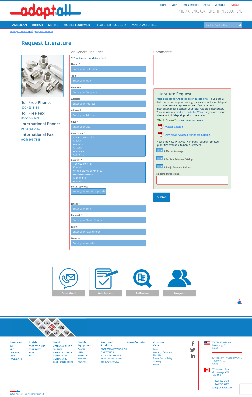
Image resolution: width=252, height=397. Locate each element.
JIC (11, 347)
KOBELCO (83, 356)
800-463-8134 (30, 107)
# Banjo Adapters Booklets (177, 167)
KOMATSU (83, 359)
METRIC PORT (60, 356)
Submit (161, 197)
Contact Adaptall (25, 31)
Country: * (76, 160)
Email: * (75, 203)
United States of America (109, 170)
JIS (30, 356)
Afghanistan (109, 177)
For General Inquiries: (86, 52)
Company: (76, 87)
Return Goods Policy (162, 359)
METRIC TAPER (60, 359)
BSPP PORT (35, 350)
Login (155, 350)
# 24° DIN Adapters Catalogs (178, 159)
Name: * (75, 64)
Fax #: (74, 227)
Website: (75, 238)
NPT (12, 350)
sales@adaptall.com (222, 388)
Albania (109, 181)
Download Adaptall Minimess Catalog (187, 134)
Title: (73, 75)
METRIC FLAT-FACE (62, 353)
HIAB (80, 353)
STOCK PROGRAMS (111, 356)
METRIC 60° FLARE (62, 347)
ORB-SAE (14, 353)
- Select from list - (109, 137)
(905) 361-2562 (30, 129)
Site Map (157, 362)
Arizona (109, 147)
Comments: (162, 52)
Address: (75, 99)
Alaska (109, 140)
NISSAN (82, 362)
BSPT (31, 353)
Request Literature (44, 31)
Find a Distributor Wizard (190, 112)
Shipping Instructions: (168, 174)
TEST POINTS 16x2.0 (63, 362)
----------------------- (109, 174)
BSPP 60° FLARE (37, 347)
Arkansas (109, 151)
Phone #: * (76, 215)
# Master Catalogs (173, 151)
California (109, 154)
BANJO (81, 350)
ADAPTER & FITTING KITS (114, 350)
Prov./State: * (78, 133)
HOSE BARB (16, 359)
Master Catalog (174, 126)
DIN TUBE (58, 350)
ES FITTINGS (107, 353)
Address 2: (76, 110)
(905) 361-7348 (30, 139)
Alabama (109, 144)
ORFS (12, 356)
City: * (74, 122)
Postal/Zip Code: (79, 186)
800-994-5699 (30, 118)
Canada (109, 167)
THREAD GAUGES (110, 362)
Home (13, 31)
